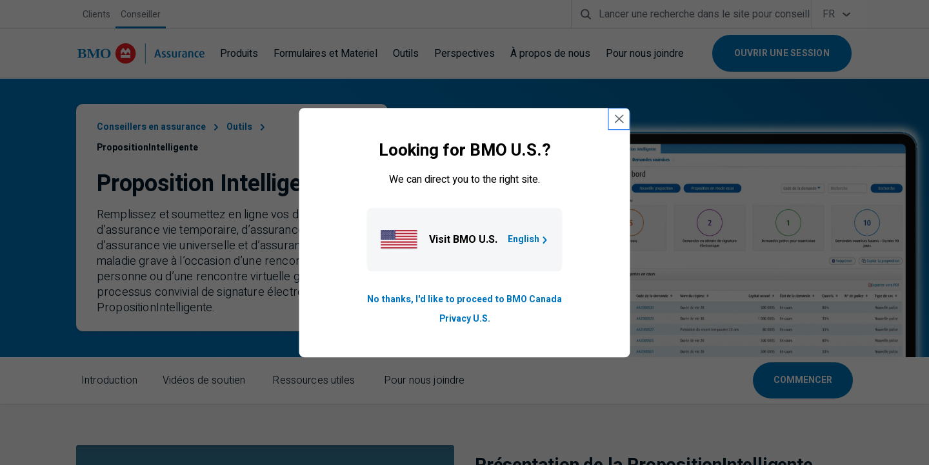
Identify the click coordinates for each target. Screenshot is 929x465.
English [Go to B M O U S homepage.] (529, 239)
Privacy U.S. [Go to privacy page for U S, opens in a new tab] (464, 319)
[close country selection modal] (619, 118)
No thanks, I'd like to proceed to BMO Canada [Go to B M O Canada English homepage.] (464, 299)
